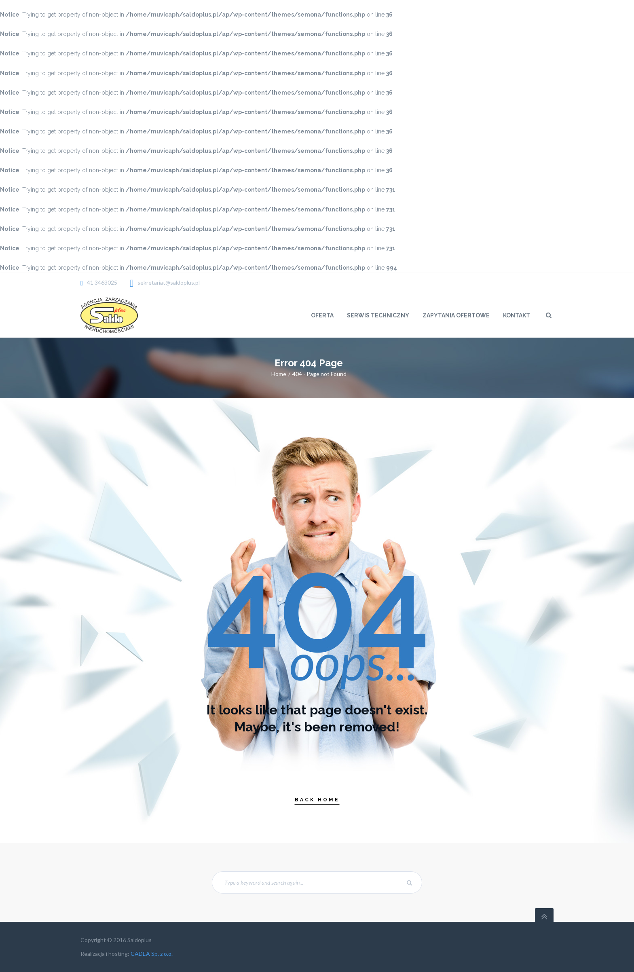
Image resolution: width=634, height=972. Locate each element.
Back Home (317, 800)
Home (278, 373)
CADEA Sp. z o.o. (152, 953)
